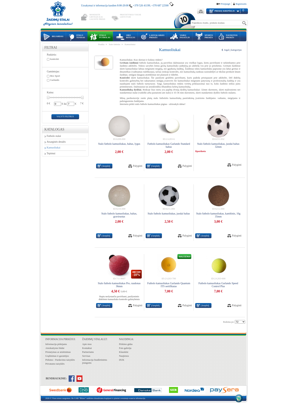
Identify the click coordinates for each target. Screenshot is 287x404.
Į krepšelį (106, 166)
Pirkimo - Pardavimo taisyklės (60, 359)
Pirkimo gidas (126, 344)
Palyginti (137, 166)
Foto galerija (125, 348)
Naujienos (124, 355)
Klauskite (123, 352)
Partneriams (88, 352)
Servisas (86, 355)
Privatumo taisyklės (55, 363)
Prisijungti (225, 4)
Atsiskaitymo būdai (54, 348)
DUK (121, 359)
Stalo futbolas (114, 44)
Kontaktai (87, 348)
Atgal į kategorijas (233, 49)
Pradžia (101, 44)
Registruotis (241, 4)
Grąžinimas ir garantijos (57, 355)
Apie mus (87, 344)
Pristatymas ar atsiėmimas (58, 352)
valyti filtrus (65, 116)
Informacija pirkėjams (56, 344)
